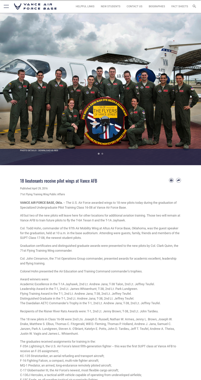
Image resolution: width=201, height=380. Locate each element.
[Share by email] (178, 180)
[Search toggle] (195, 6)
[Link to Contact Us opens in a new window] (134, 6)
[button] (5, 6)
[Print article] (171, 180)
